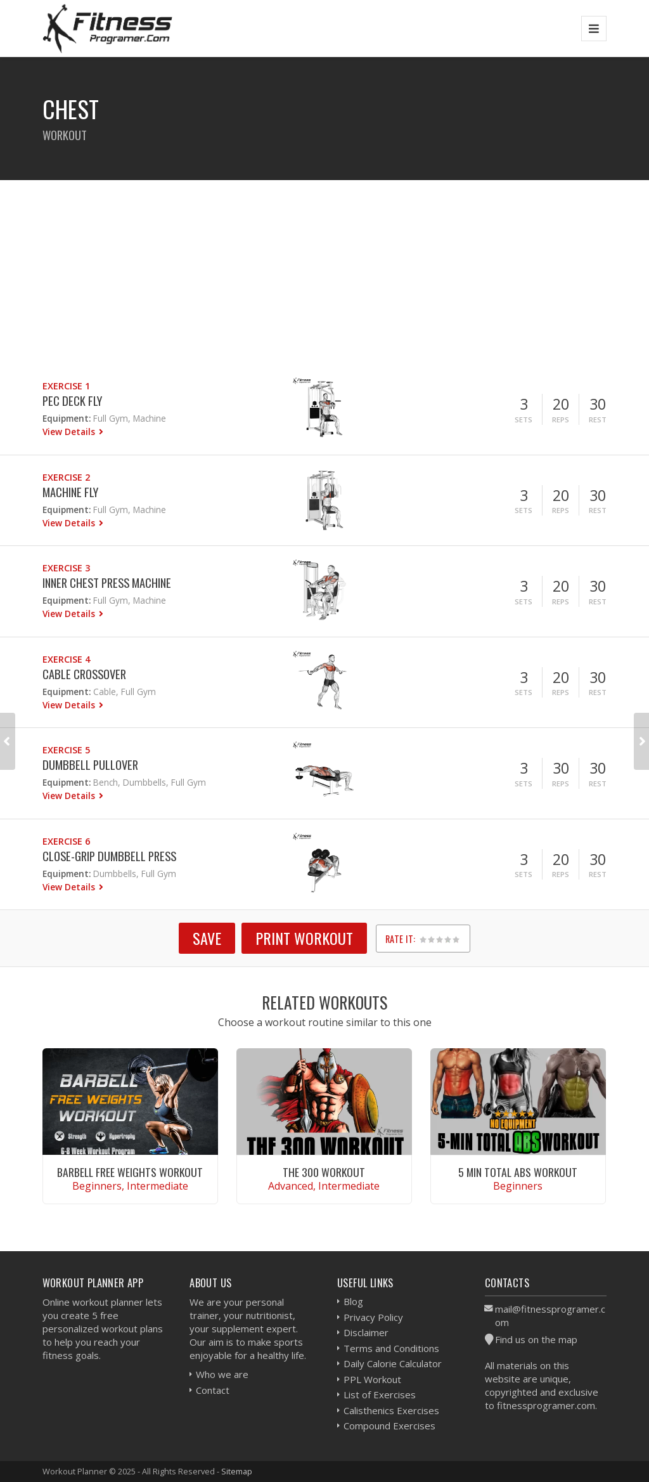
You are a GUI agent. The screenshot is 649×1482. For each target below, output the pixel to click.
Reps (560, 419)
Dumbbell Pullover (90, 764)
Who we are (222, 1374)
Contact (212, 1390)
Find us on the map (536, 1339)
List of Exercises (380, 1394)
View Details (70, 432)
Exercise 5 (66, 750)
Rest (598, 419)
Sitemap (236, 1471)
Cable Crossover (84, 673)
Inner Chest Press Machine (106, 582)
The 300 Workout (324, 1172)
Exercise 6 (66, 841)
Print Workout (304, 937)
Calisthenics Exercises (391, 1410)
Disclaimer (366, 1332)
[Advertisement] (324, 269)
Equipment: (66, 418)
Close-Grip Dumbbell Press (109, 855)
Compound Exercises (389, 1425)
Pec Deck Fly (72, 400)
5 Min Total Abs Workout (517, 1172)
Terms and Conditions (391, 1348)
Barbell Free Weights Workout (130, 1172)
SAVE (207, 937)
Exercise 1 (66, 386)
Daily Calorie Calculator (393, 1363)
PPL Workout (372, 1379)
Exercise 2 (66, 477)
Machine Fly (70, 491)
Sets (523, 419)
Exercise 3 (66, 568)
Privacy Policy (373, 1317)
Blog (353, 1301)
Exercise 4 (66, 659)
